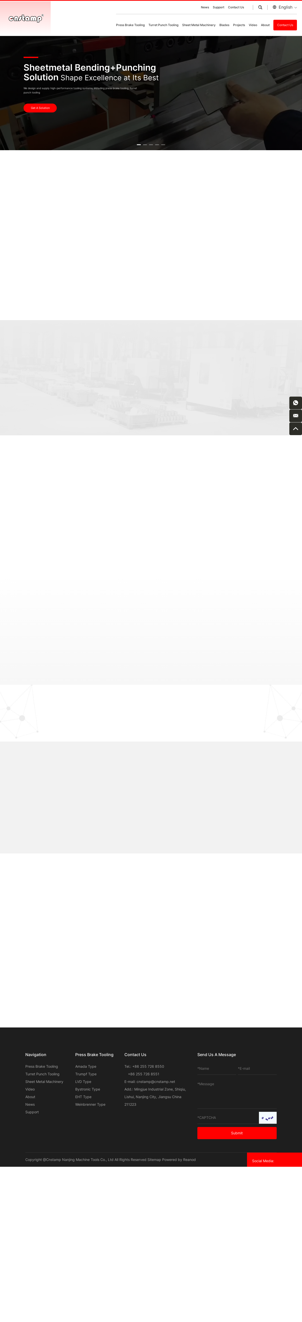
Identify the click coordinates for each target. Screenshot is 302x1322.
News (205, 7)
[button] (139, 144)
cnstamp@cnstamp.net (156, 1081)
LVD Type (83, 1081)
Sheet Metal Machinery (199, 25)
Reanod (189, 1159)
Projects (239, 25)
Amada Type (85, 1066)
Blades (224, 25)
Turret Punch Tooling (163, 25)
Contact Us (236, 7)
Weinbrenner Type (90, 1104)
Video (253, 25)
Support (218, 7)
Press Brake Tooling (130, 25)
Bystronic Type (87, 1089)
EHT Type (83, 1097)
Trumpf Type (86, 1074)
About (265, 25)
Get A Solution (40, 108)
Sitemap (154, 1159)
